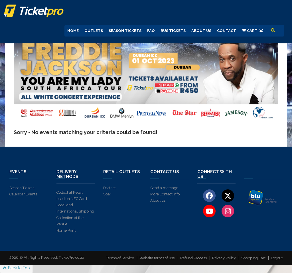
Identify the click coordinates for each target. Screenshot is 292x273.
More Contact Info (165, 194)
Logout (277, 258)
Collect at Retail (69, 192)
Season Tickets (125, 31)
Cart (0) (252, 31)
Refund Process (193, 258)
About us (157, 200)
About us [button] (201, 31)
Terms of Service (120, 258)
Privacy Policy (224, 258)
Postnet (109, 188)
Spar (107, 194)
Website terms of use (157, 258)
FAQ (151, 31)
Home (73, 31)
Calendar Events (23, 194)
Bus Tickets (173, 31)
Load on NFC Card (71, 199)
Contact (226, 31)
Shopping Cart (253, 258)
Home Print (66, 230)
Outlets (93, 31)
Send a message (164, 188)
